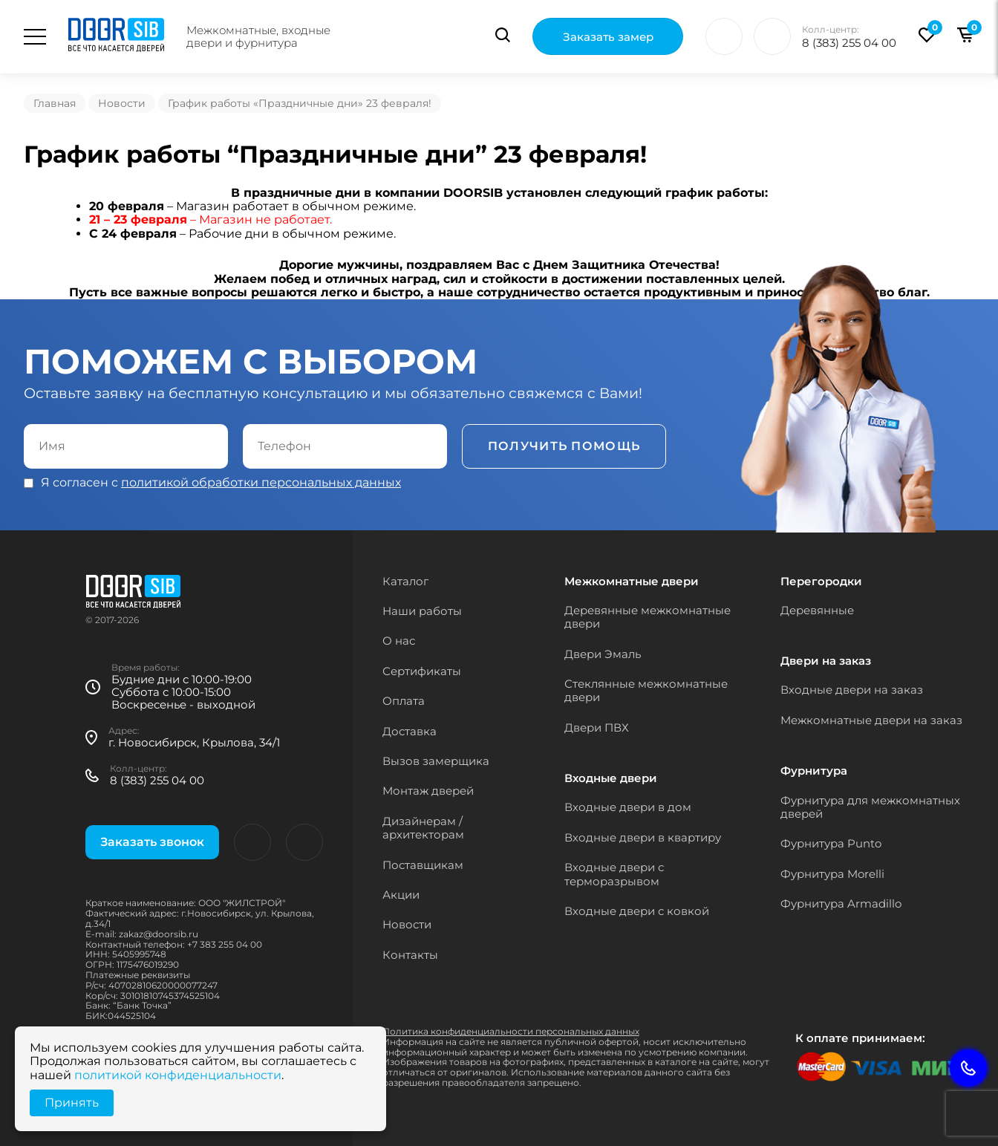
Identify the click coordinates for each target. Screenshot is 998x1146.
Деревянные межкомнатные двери (647, 617)
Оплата (403, 701)
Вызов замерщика (435, 761)
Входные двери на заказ (851, 690)
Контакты (410, 955)
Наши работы (422, 611)
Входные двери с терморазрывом (614, 874)
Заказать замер (608, 37)
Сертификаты (421, 671)
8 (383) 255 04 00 (849, 43)
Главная (54, 103)
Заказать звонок (152, 842)
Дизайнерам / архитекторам (423, 827)
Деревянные (817, 610)
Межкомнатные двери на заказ (871, 720)
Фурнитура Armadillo (840, 903)
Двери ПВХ (596, 727)
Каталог (405, 581)
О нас (398, 641)
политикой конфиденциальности (177, 1075)
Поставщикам (422, 865)
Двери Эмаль (602, 654)
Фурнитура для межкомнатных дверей (870, 807)
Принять (72, 1102)
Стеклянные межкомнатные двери (646, 690)
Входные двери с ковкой (636, 911)
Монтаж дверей (428, 791)
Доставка (409, 731)
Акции (401, 895)
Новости (122, 103)
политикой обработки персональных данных (261, 482)
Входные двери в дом (627, 807)
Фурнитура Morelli (832, 874)
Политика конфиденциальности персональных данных (510, 1031)
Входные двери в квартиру (642, 837)
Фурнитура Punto (830, 843)
